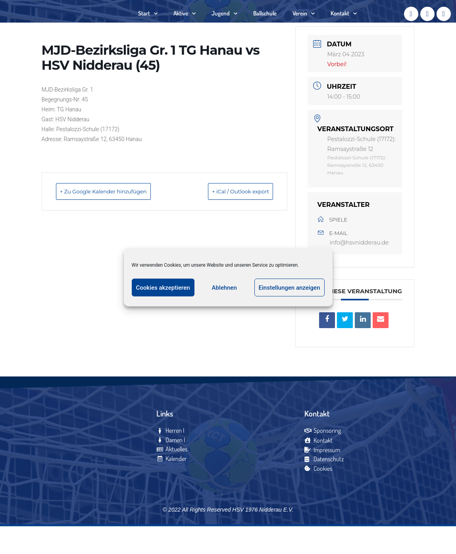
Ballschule (265, 25)
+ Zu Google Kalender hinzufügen (117, 216)
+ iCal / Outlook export (229, 216)
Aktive (184, 26)
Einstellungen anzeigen (289, 287)
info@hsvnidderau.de (359, 267)
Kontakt (344, 26)
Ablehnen (224, 287)
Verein (303, 26)
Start (148, 26)
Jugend (224, 26)
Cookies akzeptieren (163, 287)
